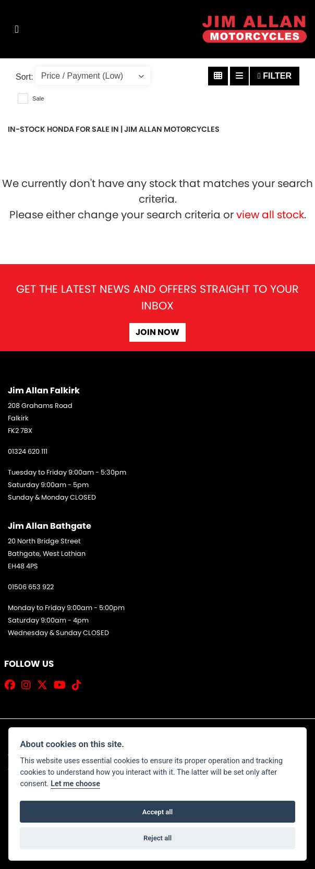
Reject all (157, 838)
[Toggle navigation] (16, 29)
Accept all (157, 812)
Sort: (24, 76)
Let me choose (75, 783)
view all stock (270, 214)
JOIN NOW (157, 332)
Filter (275, 75)
